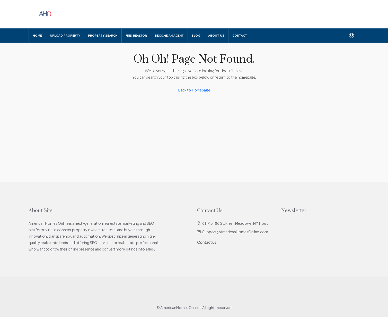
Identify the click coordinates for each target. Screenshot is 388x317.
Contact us (206, 242)
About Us (216, 35)
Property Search (103, 35)
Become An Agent (169, 35)
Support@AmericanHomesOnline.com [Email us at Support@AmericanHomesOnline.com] (235, 231)
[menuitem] (351, 35)
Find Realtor (136, 35)
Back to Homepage (194, 90)
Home (37, 35)
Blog (196, 35)
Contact (239, 35)
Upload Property (65, 35)
